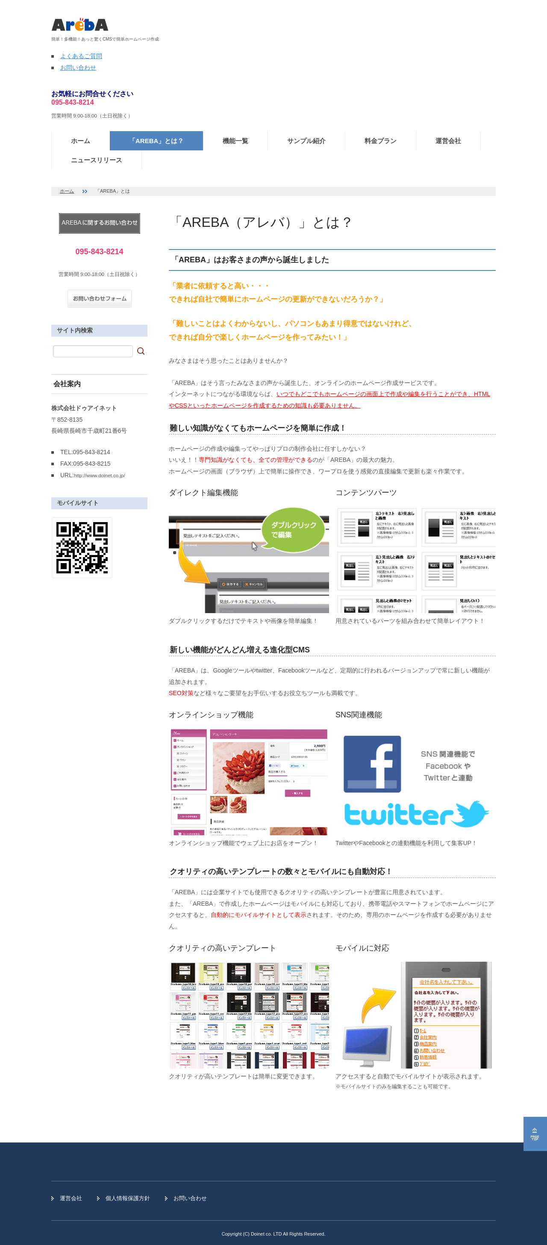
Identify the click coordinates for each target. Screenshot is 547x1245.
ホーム (80, 140)
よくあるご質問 (81, 56)
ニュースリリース (96, 160)
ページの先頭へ (535, 1134)
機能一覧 (235, 140)
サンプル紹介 (306, 140)
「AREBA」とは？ (156, 140)
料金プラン (381, 140)
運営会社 (448, 140)
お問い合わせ (78, 67)
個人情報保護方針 (128, 1198)
